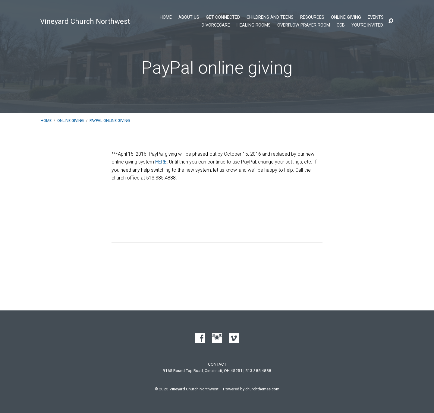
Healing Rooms (254, 25)
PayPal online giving (110, 120)
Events (376, 17)
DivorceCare (216, 25)
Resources (312, 17)
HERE (161, 162)
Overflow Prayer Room (303, 25)
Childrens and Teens (270, 17)
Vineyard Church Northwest (85, 21)
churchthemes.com (262, 388)
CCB (341, 25)
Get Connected (223, 17)
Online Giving (346, 17)
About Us (188, 17)
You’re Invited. (367, 25)
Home (166, 17)
